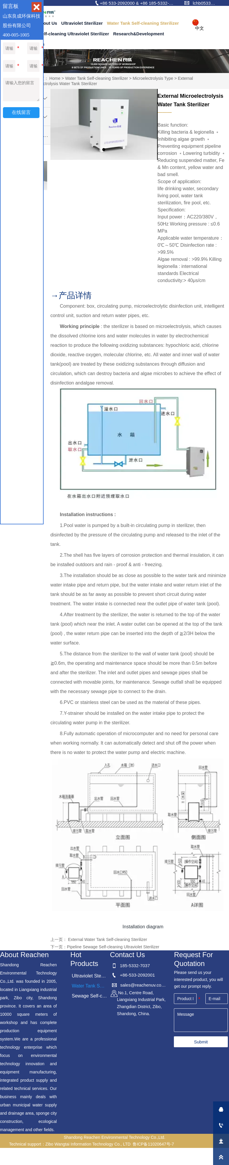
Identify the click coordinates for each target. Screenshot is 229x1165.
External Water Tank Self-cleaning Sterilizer (107, 939)
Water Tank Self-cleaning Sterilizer (96, 78)
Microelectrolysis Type (153, 78)
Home (55, 78)
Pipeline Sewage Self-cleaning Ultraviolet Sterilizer (113, 946)
